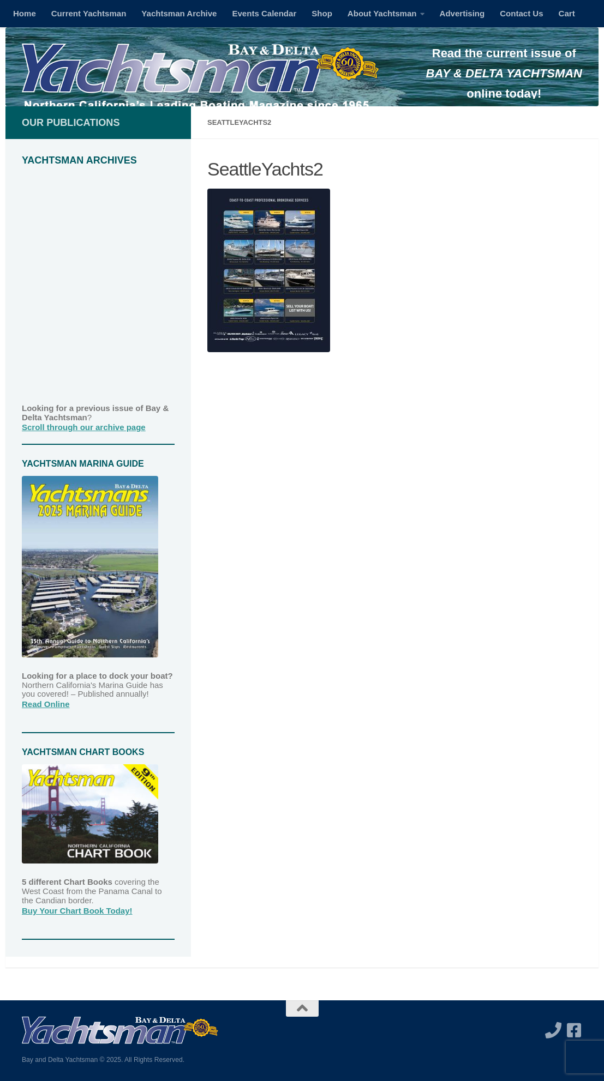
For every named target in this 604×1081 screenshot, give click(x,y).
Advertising (462, 13)
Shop (322, 13)
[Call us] (553, 1030)
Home (24, 13)
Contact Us (521, 13)
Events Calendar (264, 13)
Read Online (46, 704)
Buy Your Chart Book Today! (77, 910)
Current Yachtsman (89, 13)
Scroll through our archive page (84, 427)
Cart (567, 13)
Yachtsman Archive (179, 13)
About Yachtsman (382, 13)
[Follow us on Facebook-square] (574, 1030)
